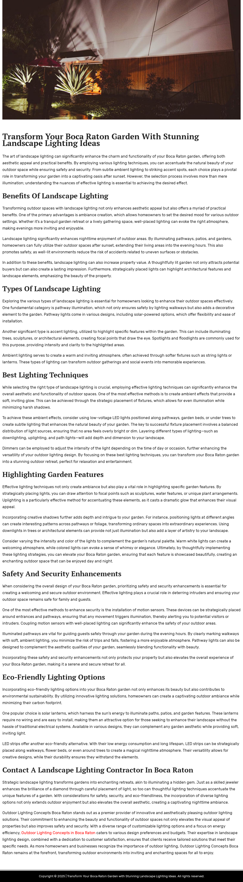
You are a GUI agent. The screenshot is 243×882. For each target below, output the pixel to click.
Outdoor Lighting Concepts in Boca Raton (58, 833)
